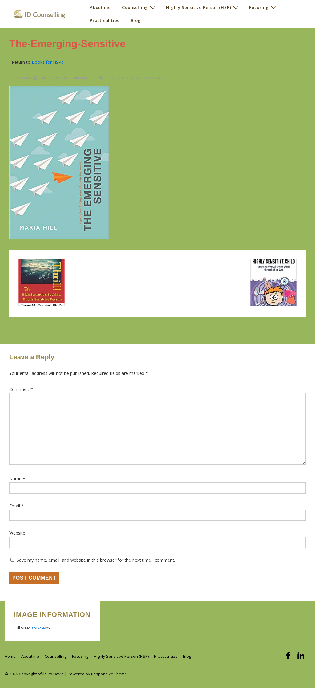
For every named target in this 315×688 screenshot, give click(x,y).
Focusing (263, 7)
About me (100, 7)
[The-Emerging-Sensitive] (51, 78)
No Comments (150, 78)
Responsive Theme (109, 674)
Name (15, 479)
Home (10, 656)
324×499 (38, 628)
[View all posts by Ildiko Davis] (78, 78)
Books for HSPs (47, 62)
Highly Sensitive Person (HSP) (203, 7)
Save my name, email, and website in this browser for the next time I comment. (96, 560)
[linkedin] (301, 657)
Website (17, 533)
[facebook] (289, 657)
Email (14, 506)
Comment (21, 389)
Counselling (139, 7)
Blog (136, 20)
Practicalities (104, 20)
